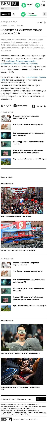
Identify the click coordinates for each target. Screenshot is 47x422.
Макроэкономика (8, 25)
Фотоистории (7, 184)
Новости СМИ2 (6, 177)
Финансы (20, 25)
